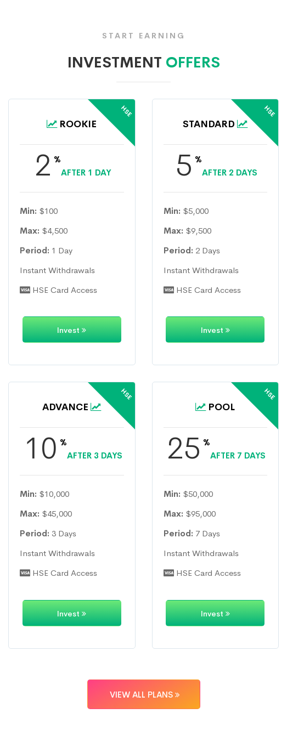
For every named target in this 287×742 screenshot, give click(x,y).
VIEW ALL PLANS (144, 694)
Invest (71, 330)
